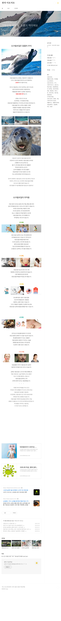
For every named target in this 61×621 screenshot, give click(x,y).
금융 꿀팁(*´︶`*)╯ (52, 63)
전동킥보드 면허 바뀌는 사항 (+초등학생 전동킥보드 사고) (16, 579)
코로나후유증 (55, 89)
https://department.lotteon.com (11, 537)
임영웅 (54, 98)
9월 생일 (56, 92)
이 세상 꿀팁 (50, 55)
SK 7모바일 (49, 89)
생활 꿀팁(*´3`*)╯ (51, 58)
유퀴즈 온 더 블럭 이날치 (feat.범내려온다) (13, 575)
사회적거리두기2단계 (51, 100)
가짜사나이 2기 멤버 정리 (9, 573)
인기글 (53, 70)
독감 (48, 106)
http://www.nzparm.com (9, 548)
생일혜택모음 (55, 87)
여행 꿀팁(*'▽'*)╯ (51, 60)
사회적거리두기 (50, 85)
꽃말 (48, 90)
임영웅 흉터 (49, 77)
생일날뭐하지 (50, 104)
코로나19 (56, 85)
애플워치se (49, 102)
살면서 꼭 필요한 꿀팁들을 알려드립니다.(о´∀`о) (15, 614)
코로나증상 (51, 92)
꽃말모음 (52, 90)
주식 (55, 83)
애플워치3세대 (50, 79)
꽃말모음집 (49, 94)
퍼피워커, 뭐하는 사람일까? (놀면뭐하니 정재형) (14, 581)
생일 (58, 98)
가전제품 (56, 79)
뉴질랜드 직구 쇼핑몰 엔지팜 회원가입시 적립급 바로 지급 (16, 551)
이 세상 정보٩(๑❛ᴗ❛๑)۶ (8, 571)
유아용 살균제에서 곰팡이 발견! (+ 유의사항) (13, 577)
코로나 (55, 90)
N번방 (51, 106)
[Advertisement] (21, 321)
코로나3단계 (49, 98)
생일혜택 (55, 104)
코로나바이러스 (50, 83)
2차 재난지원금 (50, 96)
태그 (9, 8)
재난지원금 (49, 87)
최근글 (48, 70)
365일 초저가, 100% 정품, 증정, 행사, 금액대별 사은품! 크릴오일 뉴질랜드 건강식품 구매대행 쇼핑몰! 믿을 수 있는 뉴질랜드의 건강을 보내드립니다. (16, 554)
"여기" (13, 606)
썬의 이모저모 (8, 3)
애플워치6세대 (56, 102)
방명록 (16, 8)
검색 (54, 3)
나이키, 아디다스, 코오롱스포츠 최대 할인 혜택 (15, 542)
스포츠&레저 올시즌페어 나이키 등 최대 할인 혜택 (16, 540)
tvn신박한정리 (50, 81)
